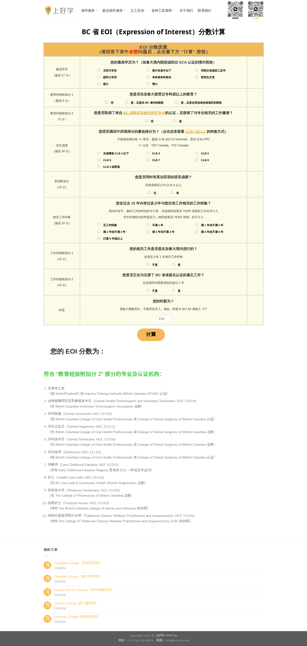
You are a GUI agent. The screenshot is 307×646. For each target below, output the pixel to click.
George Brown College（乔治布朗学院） (84, 590)
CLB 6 (107, 160)
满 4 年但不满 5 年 (212, 231)
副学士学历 (110, 77)
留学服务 (89, 10)
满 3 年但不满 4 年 (163, 231)
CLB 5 (205, 153)
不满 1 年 (157, 225)
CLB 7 (156, 160)
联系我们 (204, 10)
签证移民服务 (114, 10)
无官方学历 (110, 70)
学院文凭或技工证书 (213, 70)
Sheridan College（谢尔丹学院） (78, 577)
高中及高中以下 (161, 70)
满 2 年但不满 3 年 (114, 231)
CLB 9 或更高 (111, 166)
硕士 (106, 84)
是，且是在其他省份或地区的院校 (201, 102)
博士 (155, 84)
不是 (155, 264)
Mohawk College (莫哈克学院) (76, 617)
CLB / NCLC (195, 131)
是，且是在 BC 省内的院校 (147, 102)
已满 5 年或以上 (112, 238)
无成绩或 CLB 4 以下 (116, 153)
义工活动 (138, 10)
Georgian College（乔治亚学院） (78, 563)
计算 (151, 334)
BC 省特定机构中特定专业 (144, 113)
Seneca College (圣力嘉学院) (75, 604)
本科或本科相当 (161, 77)
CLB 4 (156, 153)
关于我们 (186, 10)
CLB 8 (205, 160)
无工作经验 (110, 225)
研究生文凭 (208, 77)
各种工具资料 (163, 10)
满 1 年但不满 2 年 (212, 225)
